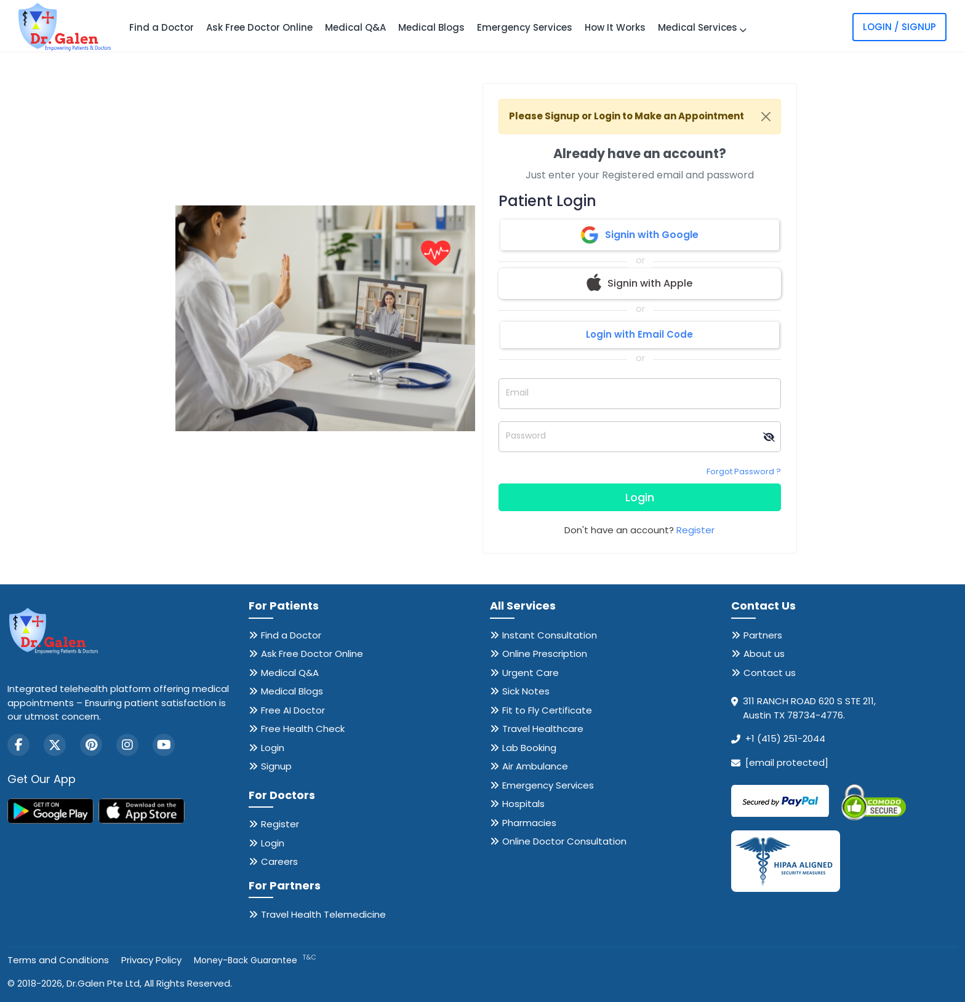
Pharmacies (529, 822)
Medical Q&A (355, 27)
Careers (279, 861)
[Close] (765, 116)
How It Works (615, 27)
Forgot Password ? (744, 471)
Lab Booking (529, 747)
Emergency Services (524, 27)
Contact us (769, 672)
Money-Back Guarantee (255, 960)
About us (764, 653)
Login (639, 497)
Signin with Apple (639, 283)
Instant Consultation (549, 635)
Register (695, 529)
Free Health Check (303, 728)
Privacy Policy (151, 959)
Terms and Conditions (58, 959)
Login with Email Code (639, 334)
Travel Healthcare (542, 728)
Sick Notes (526, 691)
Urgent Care (530, 672)
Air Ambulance (535, 766)
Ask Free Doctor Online (259, 27)
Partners (762, 635)
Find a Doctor (161, 27)
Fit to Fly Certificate (547, 710)
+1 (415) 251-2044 (785, 738)
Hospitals (523, 803)
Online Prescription (544, 653)
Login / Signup (899, 26)
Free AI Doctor (293, 710)
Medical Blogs (431, 27)
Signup (276, 766)
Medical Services (702, 27)
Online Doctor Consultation (564, 841)
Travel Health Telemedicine (323, 914)
